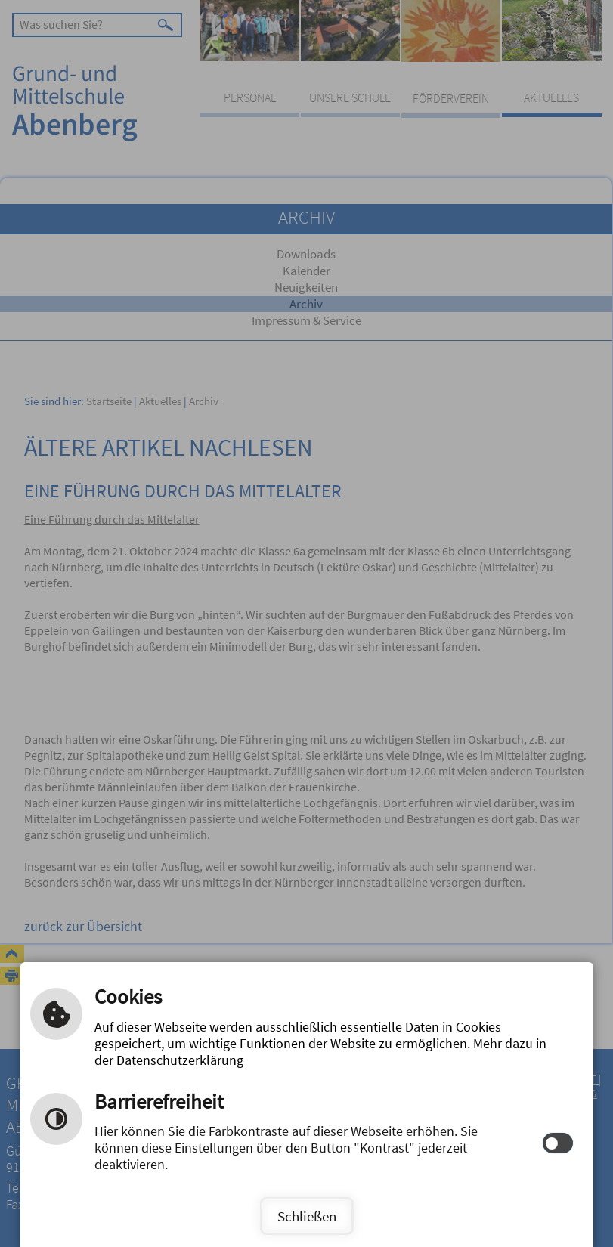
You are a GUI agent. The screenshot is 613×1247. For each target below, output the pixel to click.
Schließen (306, 1216)
